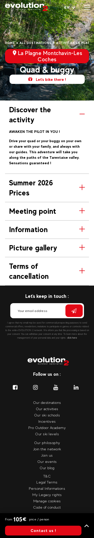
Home (10, 43)
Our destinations (47, 402)
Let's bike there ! (47, 79)
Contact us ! (43, 530)
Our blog (47, 468)
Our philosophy (47, 443)
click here (72, 337)
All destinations (35, 43)
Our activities (47, 409)
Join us (47, 455)
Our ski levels (47, 434)
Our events (47, 461)
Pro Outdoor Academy (47, 427)
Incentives (47, 421)
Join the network (47, 449)
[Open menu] (87, 7)
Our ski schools (47, 415)
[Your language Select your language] (69, 7)
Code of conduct (47, 507)
